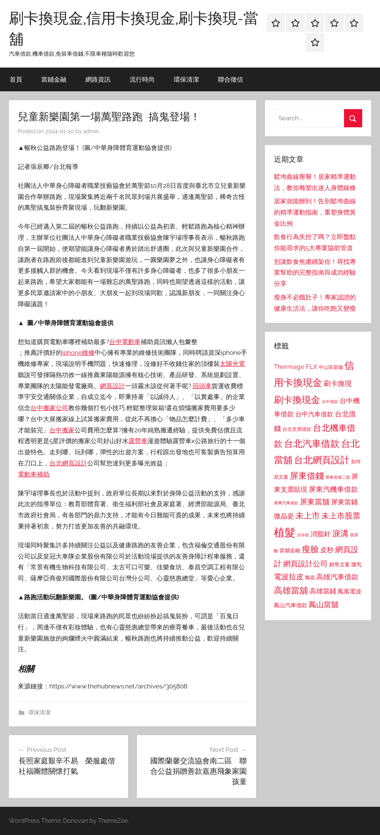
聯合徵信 (230, 79)
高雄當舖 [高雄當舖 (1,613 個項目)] (291, 590)
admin (91, 131)
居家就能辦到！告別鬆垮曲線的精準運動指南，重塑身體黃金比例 (315, 212)
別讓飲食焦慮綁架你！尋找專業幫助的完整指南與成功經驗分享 (315, 273)
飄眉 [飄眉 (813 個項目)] (310, 577)
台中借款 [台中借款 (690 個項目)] (330, 401)
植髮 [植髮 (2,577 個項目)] (284, 532)
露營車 (137, 441)
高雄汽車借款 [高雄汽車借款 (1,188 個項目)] (337, 577)
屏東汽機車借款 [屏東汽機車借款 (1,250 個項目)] (333, 489)
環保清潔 (186, 79)
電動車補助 (33, 474)
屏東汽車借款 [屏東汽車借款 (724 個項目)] (286, 502)
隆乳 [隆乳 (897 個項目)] (356, 564)
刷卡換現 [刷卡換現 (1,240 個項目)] (338, 383)
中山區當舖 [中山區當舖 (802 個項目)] (331, 367)
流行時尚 (142, 79)
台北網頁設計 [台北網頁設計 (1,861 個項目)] (322, 460)
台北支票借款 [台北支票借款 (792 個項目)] (296, 429)
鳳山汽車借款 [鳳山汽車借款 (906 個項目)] (290, 605)
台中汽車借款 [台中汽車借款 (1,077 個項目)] (314, 414)
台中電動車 (125, 342)
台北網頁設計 (68, 463)
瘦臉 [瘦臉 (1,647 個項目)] (310, 549)
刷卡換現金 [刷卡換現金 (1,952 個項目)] (297, 399)
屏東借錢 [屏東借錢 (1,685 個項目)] (307, 476)
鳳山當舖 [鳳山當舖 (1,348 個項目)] (323, 604)
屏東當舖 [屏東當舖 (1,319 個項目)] (315, 501)
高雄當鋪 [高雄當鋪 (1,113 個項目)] (322, 591)
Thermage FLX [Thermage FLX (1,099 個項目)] (295, 366)
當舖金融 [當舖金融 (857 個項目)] (289, 550)
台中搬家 (62, 430)
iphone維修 (78, 352)
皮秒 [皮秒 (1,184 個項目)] (327, 550)
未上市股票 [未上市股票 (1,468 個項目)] (340, 515)
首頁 (16, 79)
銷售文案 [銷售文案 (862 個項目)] (339, 564)
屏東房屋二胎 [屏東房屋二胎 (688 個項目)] (337, 477)
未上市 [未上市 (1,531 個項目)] (307, 515)
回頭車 (202, 386)
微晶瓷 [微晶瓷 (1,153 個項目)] (284, 516)
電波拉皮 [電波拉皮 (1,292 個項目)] (289, 577)
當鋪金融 (53, 79)
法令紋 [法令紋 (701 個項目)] (303, 535)
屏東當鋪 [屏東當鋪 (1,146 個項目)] (344, 502)
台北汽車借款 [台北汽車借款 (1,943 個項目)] (312, 443)
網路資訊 (98, 79)
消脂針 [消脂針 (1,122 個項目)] (321, 534)
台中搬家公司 (49, 408)
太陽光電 (232, 363)
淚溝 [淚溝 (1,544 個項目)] (340, 533)
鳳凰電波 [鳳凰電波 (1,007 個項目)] (349, 591)
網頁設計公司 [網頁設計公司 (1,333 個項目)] (305, 563)
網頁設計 (112, 386)
